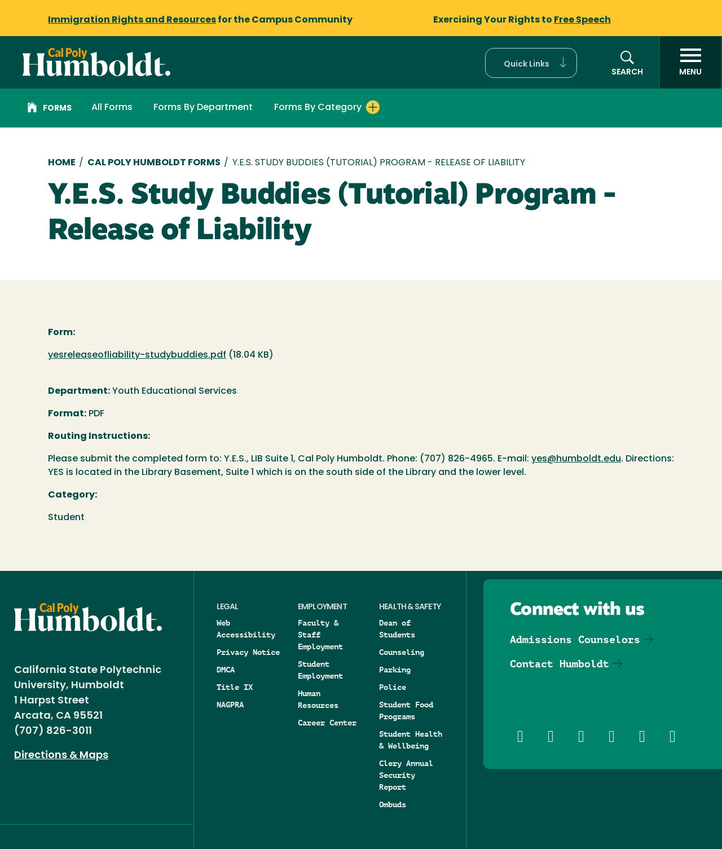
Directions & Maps (61, 755)
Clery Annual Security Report (406, 775)
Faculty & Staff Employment (320, 634)
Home (62, 163)
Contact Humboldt (559, 664)
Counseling (401, 652)
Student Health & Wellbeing (410, 739)
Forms (49, 108)
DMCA (226, 669)
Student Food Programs (406, 710)
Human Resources (318, 699)
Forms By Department (203, 107)
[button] (531, 63)
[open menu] (690, 63)
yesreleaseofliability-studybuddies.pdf (137, 355)
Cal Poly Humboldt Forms (154, 163)
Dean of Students (397, 628)
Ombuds (392, 804)
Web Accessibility (246, 628)
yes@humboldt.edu (576, 459)
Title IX (235, 687)
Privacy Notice (248, 652)
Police (392, 687)
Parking (395, 669)
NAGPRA (230, 704)
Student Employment (320, 669)
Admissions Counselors (575, 639)
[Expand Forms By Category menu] (373, 107)
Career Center (327, 722)
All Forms (112, 107)
